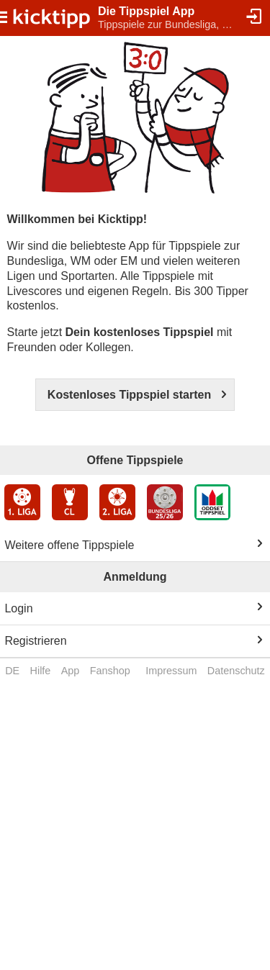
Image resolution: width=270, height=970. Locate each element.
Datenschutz (236, 670)
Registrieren (35, 641)
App (70, 670)
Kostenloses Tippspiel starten (129, 395)
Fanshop (110, 670)
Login (18, 608)
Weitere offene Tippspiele (69, 545)
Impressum (171, 670)
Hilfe (40, 670)
